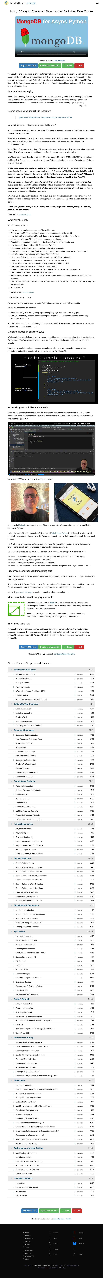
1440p (53, 602)
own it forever (59, 61)
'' (23, 3)
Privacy (26, 1244)
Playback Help (28, 1256)
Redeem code (27, 1238)
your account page (24, 592)
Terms (25, 1247)
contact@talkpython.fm (64, 654)
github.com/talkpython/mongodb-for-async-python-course (41, 117)
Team (68, 65)
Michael (21, 525)
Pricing (26, 1233)
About (25, 1259)
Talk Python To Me (59, 533)
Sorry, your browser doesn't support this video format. (51, 36)
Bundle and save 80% (50, 65)
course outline (25, 214)
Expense (26, 1235)
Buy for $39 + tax (28, 65)
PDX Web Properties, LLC (44, 1265)
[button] (97, 3)
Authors (26, 1241)
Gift (79, 65)
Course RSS (27, 1250)
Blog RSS (26, 1253)
